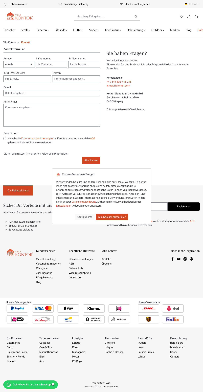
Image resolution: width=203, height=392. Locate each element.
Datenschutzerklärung (83, 201)
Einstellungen (63, 205)
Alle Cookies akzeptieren (112, 217)
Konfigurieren (84, 217)
